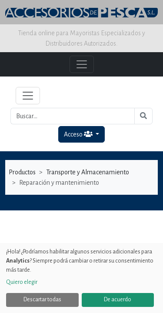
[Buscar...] (72, 116)
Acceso (79, 134)
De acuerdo (117, 299)
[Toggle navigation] (28, 95)
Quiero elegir (21, 282)
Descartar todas (42, 299)
